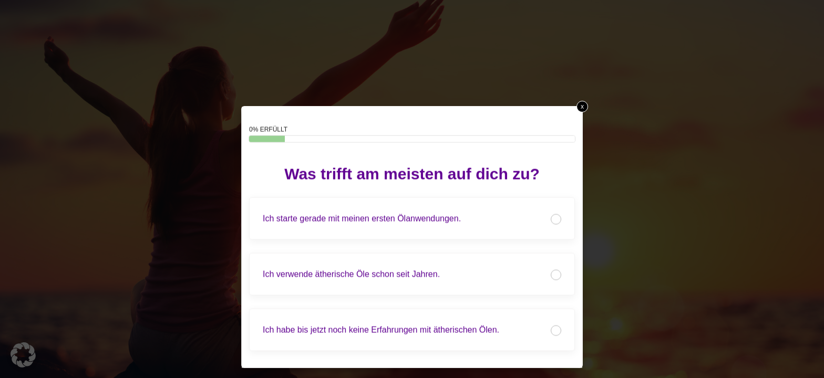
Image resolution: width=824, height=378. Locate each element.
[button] (23, 355)
